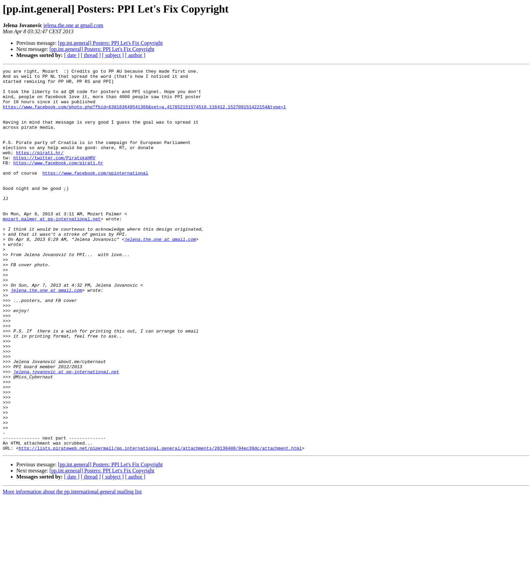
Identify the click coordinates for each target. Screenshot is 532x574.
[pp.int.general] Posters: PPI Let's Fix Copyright (110, 43)
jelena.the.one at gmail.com (73, 25)
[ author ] (135, 55)
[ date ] (71, 55)
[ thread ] (91, 55)
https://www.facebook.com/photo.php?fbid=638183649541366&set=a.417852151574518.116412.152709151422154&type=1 (144, 115)
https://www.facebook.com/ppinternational (95, 194)
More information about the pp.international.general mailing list (72, 568)
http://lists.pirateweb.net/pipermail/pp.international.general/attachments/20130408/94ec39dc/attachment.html (160, 524)
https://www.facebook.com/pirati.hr (58, 182)
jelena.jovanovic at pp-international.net (66, 433)
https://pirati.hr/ (39, 170)
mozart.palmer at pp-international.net (52, 249)
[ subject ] (113, 55)
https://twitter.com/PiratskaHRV (54, 176)
